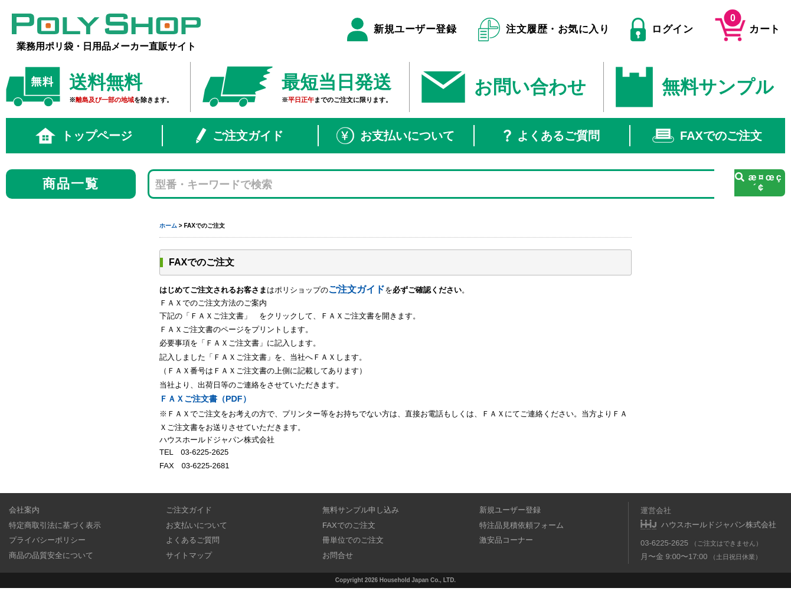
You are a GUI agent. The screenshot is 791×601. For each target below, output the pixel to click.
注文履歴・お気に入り (544, 29)
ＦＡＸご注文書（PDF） (205, 398)
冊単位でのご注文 (353, 540)
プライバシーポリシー (47, 540)
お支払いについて (395, 135)
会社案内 (24, 509)
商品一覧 (71, 183)
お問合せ (337, 555)
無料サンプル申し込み (360, 509)
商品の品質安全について (51, 555)
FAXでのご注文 (707, 135)
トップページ (83, 135)
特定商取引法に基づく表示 (55, 525)
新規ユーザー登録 (401, 29)
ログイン (661, 29)
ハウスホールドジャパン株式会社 (718, 524)
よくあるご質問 (552, 135)
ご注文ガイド (239, 135)
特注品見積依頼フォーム (521, 525)
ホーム (168, 225)
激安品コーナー (506, 540)
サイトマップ (189, 555)
